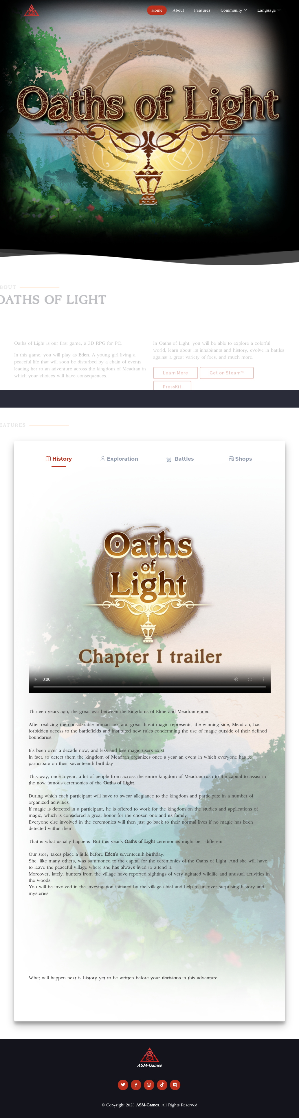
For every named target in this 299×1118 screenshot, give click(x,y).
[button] (59, 459)
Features (202, 10)
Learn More (175, 380)
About (178, 10)
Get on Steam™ (227, 380)
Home (156, 10)
